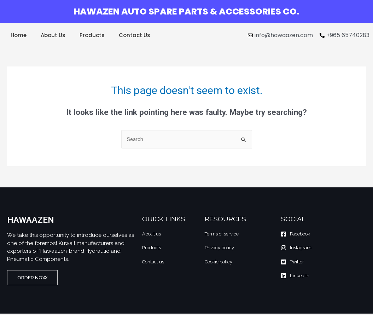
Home (19, 35)
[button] (35, 278)
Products (92, 35)
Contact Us (134, 35)
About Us (53, 35)
